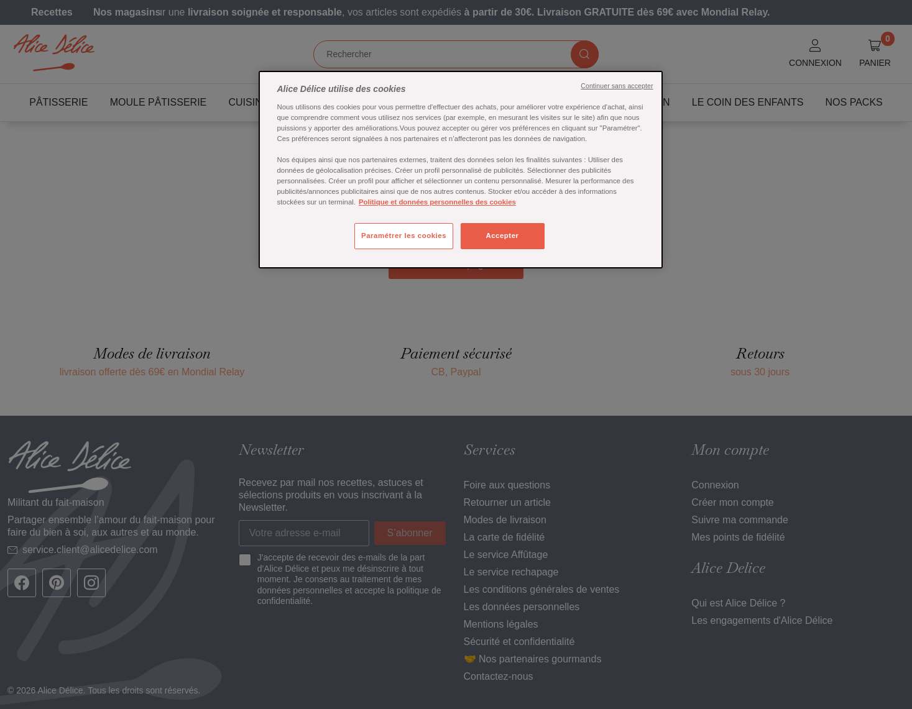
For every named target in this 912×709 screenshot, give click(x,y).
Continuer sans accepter (617, 85)
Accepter (502, 235)
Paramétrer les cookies (403, 235)
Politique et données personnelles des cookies (437, 202)
